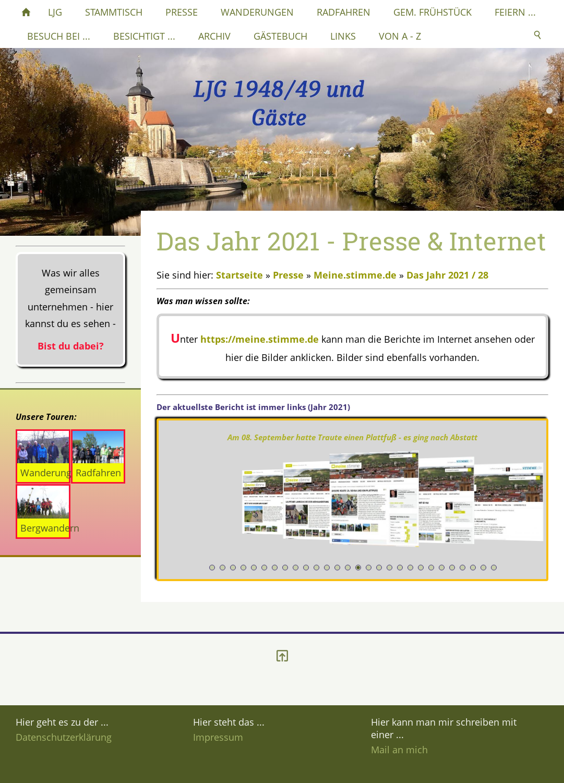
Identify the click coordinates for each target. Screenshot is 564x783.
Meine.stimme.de (355, 275)
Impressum (218, 737)
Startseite (239, 275)
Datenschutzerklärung (64, 737)
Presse (288, 275)
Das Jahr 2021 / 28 (447, 275)
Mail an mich (399, 749)
